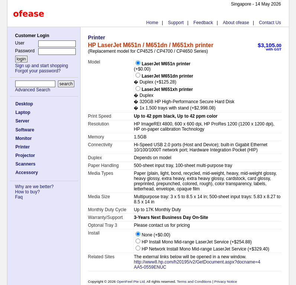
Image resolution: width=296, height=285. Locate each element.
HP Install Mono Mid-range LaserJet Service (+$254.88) (193, 242)
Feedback (203, 22)
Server (22, 121)
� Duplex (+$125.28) (163, 79)
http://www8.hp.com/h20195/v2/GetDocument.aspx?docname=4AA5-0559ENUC (197, 264)
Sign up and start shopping (41, 65)
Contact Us (270, 22)
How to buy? (27, 191)
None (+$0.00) (153, 235)
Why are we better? (34, 186)
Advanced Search (33, 89)
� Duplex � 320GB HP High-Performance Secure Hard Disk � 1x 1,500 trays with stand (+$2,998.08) (184, 99)
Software (25, 129)
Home (152, 22)
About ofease (236, 22)
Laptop (23, 112)
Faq (19, 197)
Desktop (24, 104)
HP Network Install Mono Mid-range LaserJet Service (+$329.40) (202, 249)
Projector (25, 155)
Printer (23, 147)
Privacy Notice (225, 281)
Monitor (24, 138)
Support (175, 22)
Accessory (27, 172)
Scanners (26, 164)
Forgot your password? (38, 70)
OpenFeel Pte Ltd (130, 281)
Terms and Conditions (194, 281)
